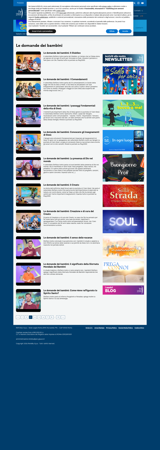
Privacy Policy (111, 328)
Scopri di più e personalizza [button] (42, 31)
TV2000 (20, 3)
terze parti (62, 13)
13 (58, 317)
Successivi (63, 317)
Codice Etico (139, 328)
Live (141, 16)
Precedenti (18, 317)
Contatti (137, 11)
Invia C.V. (89, 328)
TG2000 (135, 16)
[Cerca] (142, 10)
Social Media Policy (125, 328)
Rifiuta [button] (112, 31)
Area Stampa (99, 328)
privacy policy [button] (106, 6)
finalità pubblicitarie (41, 17)
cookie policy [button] (60, 11)
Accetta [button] (125, 31)
